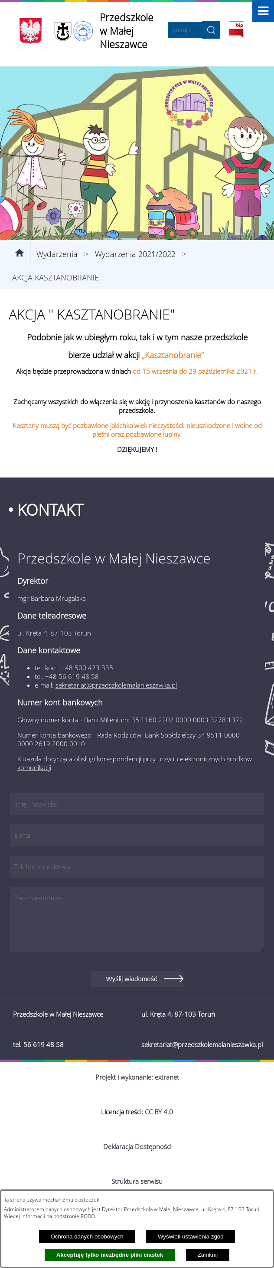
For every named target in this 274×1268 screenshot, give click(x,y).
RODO (88, 1215)
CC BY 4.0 (159, 1111)
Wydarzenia (57, 254)
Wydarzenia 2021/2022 (135, 254)
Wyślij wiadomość (131, 978)
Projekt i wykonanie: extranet (137, 1077)
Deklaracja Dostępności (137, 1146)
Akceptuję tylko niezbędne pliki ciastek (109, 1255)
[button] (263, 11)
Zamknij (208, 1255)
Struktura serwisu (137, 1181)
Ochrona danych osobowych (86, 1236)
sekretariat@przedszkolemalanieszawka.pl (116, 685)
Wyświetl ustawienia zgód (191, 1236)
